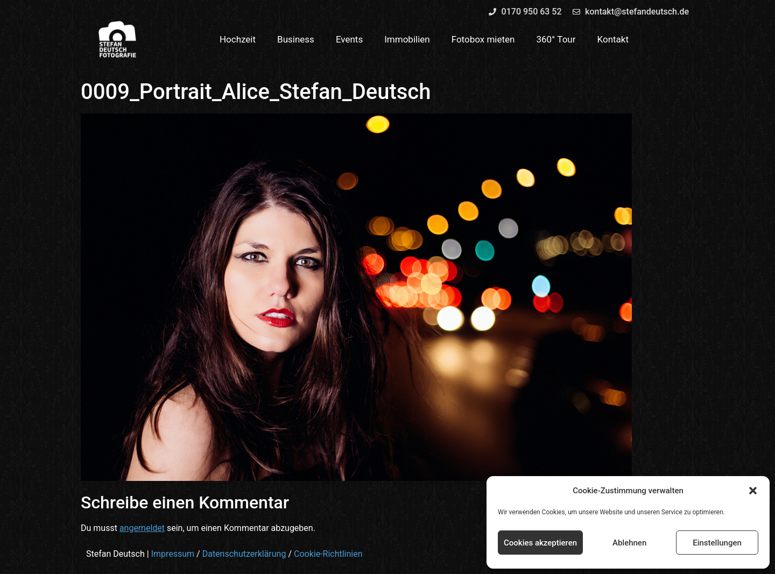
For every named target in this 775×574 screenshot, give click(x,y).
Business (295, 39)
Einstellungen (717, 543)
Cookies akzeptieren (540, 543)
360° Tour (555, 39)
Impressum (173, 554)
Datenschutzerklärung (244, 554)
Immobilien (407, 39)
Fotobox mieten (483, 39)
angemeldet (142, 528)
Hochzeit (238, 39)
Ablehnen (629, 543)
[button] (753, 490)
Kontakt (613, 39)
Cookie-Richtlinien (328, 554)
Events (349, 39)
